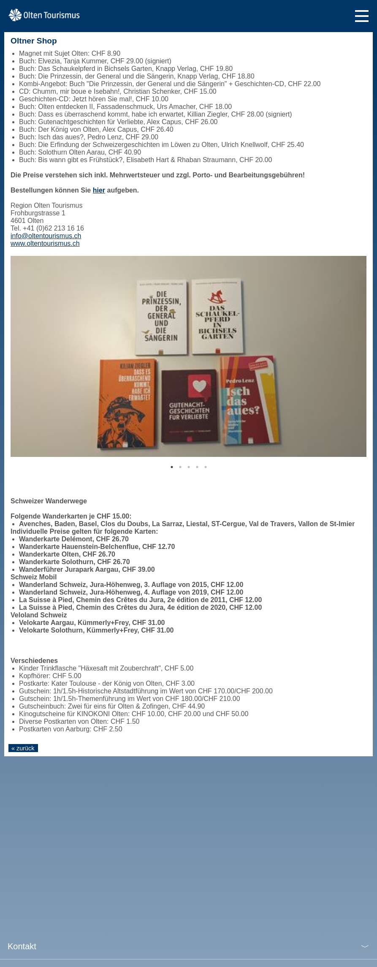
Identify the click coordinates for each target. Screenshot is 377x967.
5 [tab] (205, 467)
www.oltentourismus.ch (45, 243)
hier (99, 190)
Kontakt (22, 946)
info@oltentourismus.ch (46, 235)
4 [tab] (197, 467)
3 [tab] (188, 467)
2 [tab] (180, 467)
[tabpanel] (188, 356)
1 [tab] (172, 467)
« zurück (22, 748)
